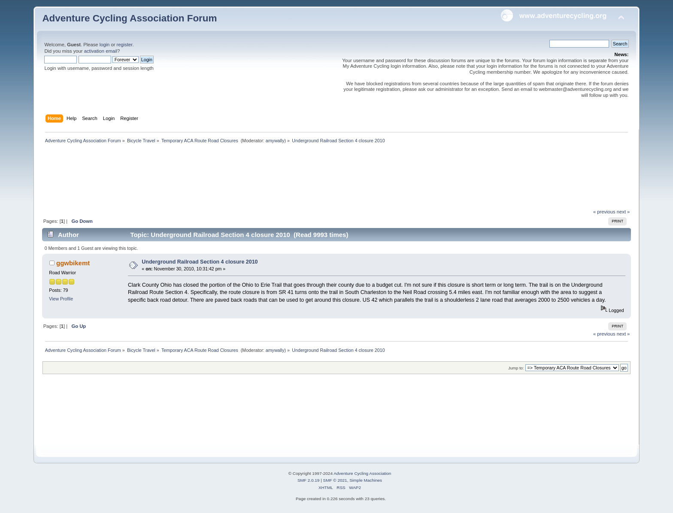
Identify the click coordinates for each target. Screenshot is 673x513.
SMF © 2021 (335, 480)
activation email (100, 51)
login (105, 44)
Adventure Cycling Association (362, 473)
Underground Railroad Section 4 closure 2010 (200, 262)
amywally (275, 140)
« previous (604, 211)
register (125, 44)
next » (623, 211)
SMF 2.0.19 (308, 480)
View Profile (61, 298)
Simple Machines (365, 480)
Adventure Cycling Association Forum (129, 18)
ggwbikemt (73, 263)
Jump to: (516, 368)
